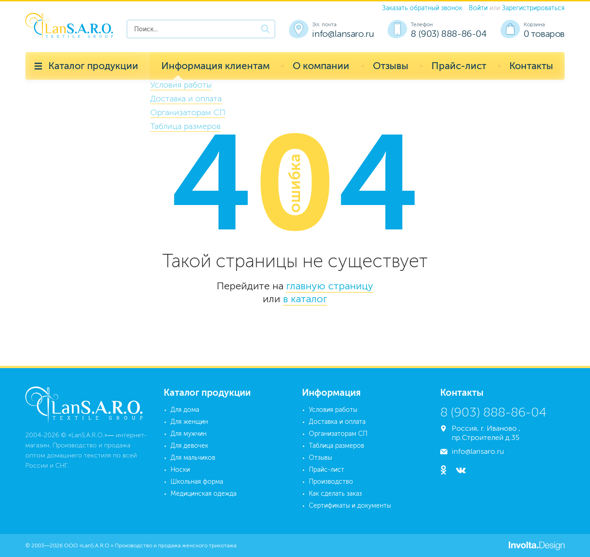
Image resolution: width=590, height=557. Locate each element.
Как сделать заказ (335, 494)
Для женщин (189, 422)
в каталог (305, 299)
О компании (321, 65)
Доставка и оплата (337, 422)
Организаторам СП (338, 434)
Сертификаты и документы (350, 506)
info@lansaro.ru (343, 33)
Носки (180, 470)
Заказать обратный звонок (422, 8)
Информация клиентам (215, 65)
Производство (331, 482)
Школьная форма (197, 482)
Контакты (531, 65)
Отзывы (390, 65)
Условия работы (333, 410)
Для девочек (189, 446)
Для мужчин (188, 434)
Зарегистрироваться (533, 8)
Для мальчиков (193, 458)
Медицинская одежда (203, 494)
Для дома (185, 410)
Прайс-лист (458, 65)
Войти (478, 8)
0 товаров (544, 33)
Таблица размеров (336, 446)
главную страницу (329, 286)
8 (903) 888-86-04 (448, 33)
